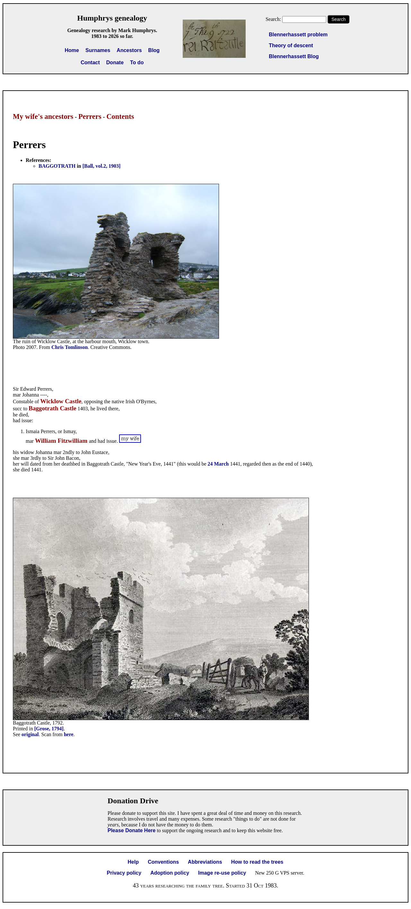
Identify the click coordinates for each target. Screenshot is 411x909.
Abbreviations (205, 862)
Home (72, 50)
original (30, 734)
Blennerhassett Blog (294, 56)
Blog (154, 50)
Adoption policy (169, 873)
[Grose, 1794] (49, 728)
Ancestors (129, 50)
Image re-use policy (222, 873)
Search (338, 19)
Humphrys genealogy (112, 18)
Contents (120, 116)
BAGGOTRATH (57, 166)
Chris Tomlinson (69, 347)
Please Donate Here (131, 830)
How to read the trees (257, 862)
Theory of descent (291, 45)
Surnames (97, 50)
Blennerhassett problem (298, 34)
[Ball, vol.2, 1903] (102, 166)
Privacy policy (124, 873)
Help (133, 862)
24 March (218, 464)
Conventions (163, 862)
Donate (115, 62)
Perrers (89, 116)
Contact (90, 62)
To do (137, 62)
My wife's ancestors (43, 116)
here (69, 734)
